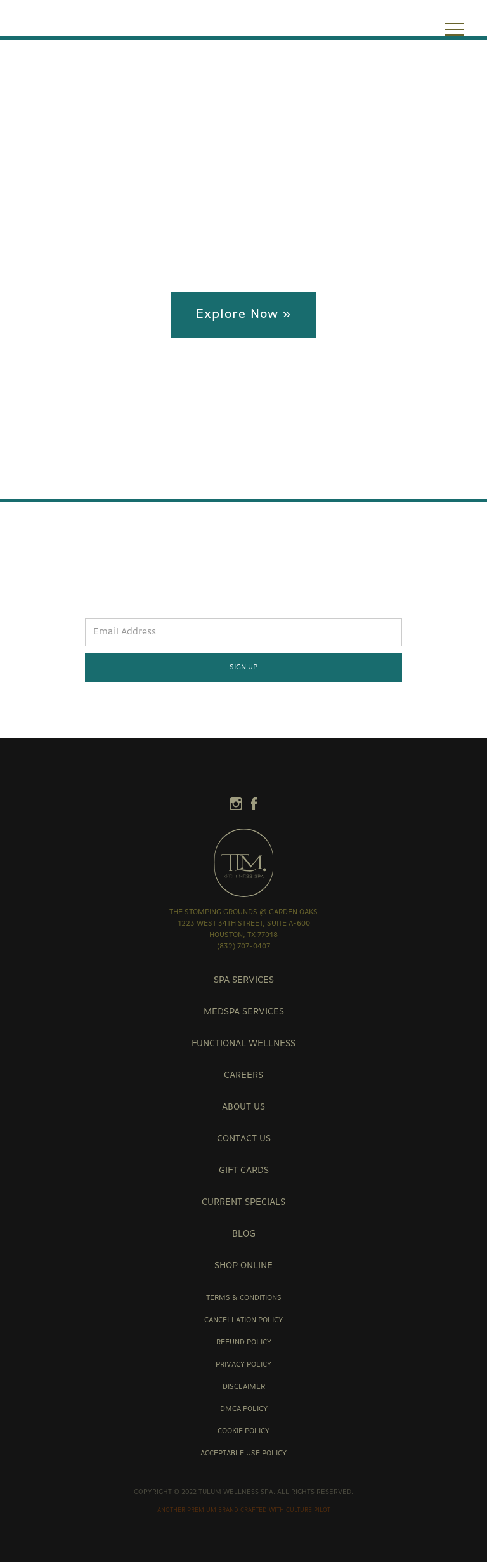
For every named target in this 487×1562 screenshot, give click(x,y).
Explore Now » (243, 314)
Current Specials (243, 1202)
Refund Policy (243, 1342)
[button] (455, 31)
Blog (244, 1234)
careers (243, 1075)
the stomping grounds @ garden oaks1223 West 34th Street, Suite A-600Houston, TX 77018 (243, 924)
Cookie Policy (243, 1431)
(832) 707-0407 (243, 946)
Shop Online (243, 1266)
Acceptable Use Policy (243, 1453)
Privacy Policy (243, 1364)
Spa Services (244, 980)
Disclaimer (244, 1387)
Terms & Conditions (244, 1298)
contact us (244, 1139)
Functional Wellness (243, 1044)
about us (243, 1107)
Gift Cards (244, 1171)
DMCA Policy (244, 1409)
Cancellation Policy (243, 1320)
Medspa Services (244, 1012)
